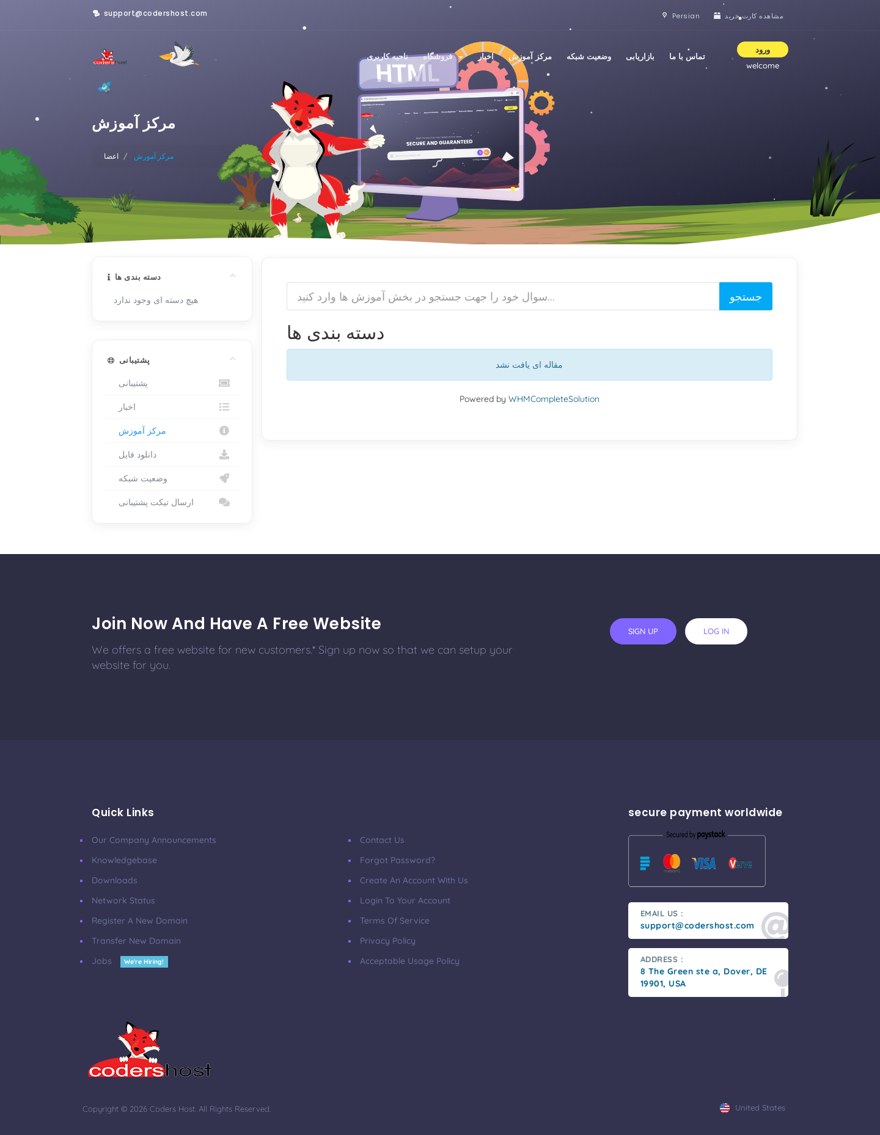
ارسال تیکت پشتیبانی (172, 502)
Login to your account (405, 900)
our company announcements (154, 839)
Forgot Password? (397, 860)
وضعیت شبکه (588, 56)
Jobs (130, 960)
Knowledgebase (124, 860)
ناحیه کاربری (387, 56)
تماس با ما (687, 56)
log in (716, 631)
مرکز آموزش (530, 56)
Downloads (115, 880)
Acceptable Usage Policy (410, 960)
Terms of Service (395, 920)
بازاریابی (640, 56)
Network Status (123, 900)
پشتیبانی (172, 383)
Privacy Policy (388, 940)
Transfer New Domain (136, 940)
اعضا (111, 156)
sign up (643, 631)
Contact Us (382, 839)
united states (752, 1107)
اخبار (486, 56)
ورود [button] (762, 49)
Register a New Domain (140, 920)
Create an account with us (414, 880)
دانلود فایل (172, 454)
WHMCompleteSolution (554, 398)
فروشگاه (443, 56)
